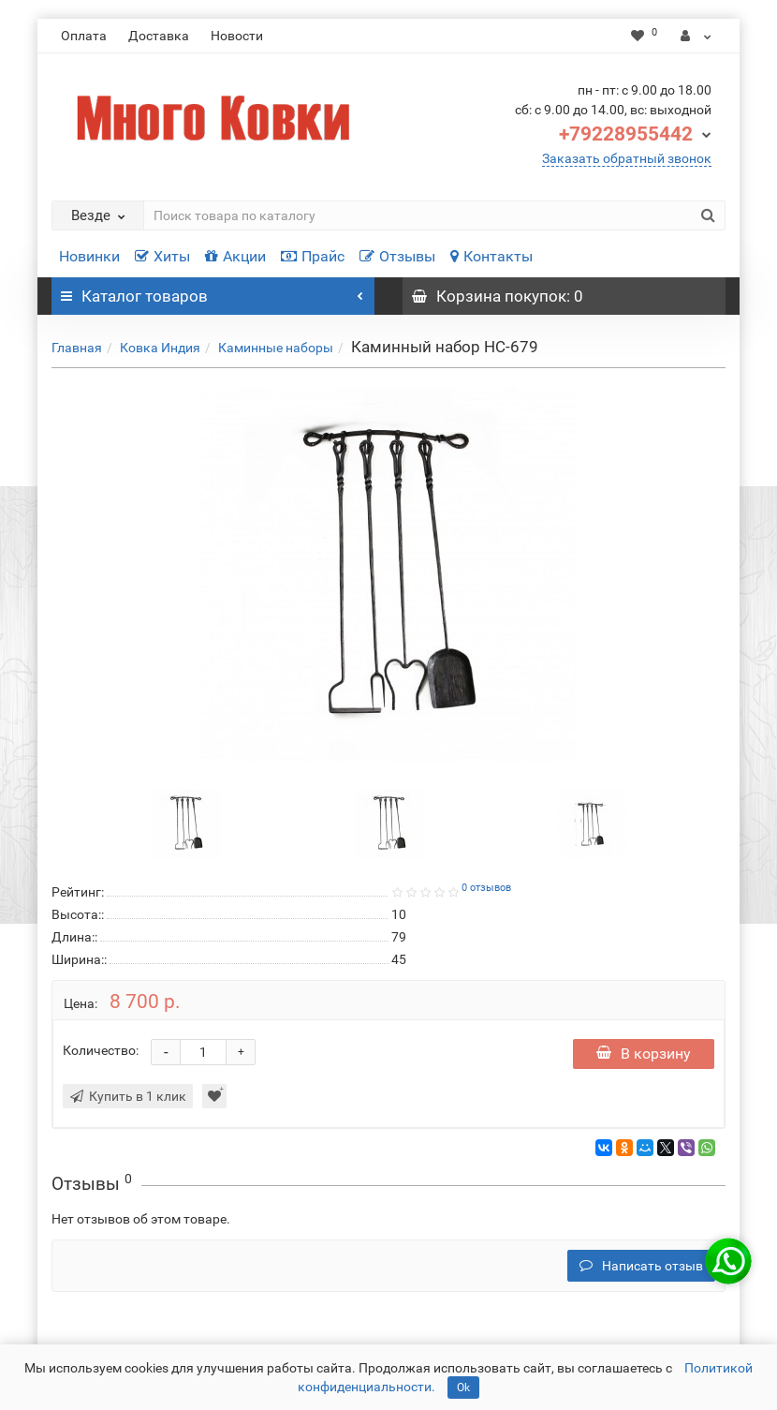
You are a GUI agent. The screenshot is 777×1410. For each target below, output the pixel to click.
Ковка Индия (160, 347)
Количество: (101, 1050)
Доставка (158, 35)
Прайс (313, 256)
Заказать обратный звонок (626, 158)
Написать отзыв (641, 1265)
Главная (76, 347)
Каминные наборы (275, 347)
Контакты (491, 256)
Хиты (162, 256)
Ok (463, 1387)
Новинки (89, 256)
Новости (237, 35)
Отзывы (397, 256)
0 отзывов (486, 888)
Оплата (84, 35)
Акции (235, 256)
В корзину (643, 1053)
